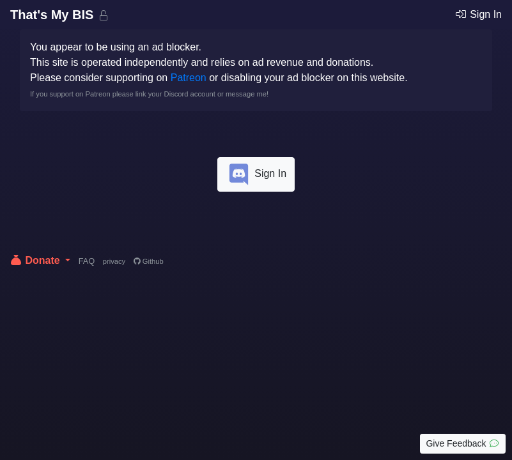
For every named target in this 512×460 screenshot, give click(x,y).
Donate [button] (36, 260)
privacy (114, 261)
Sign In (478, 14)
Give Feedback (463, 443)
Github (149, 261)
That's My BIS (53, 15)
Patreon (188, 77)
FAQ (87, 261)
